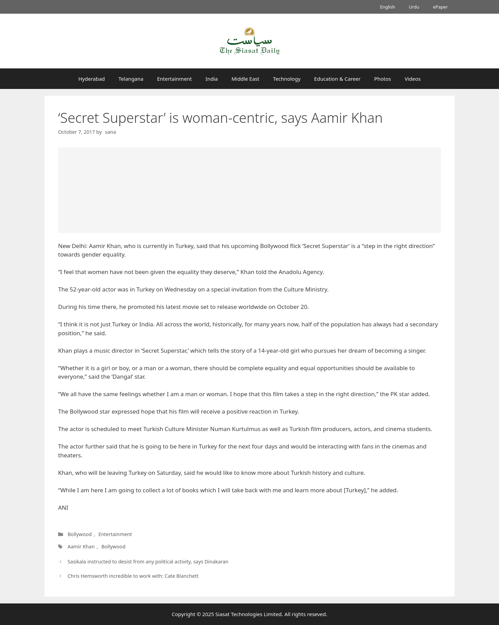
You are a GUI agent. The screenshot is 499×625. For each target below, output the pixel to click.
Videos (413, 78)
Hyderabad (91, 78)
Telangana (131, 78)
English (387, 7)
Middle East (245, 78)
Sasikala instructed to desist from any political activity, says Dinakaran (148, 561)
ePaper (440, 7)
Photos (382, 78)
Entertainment (174, 78)
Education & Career (337, 78)
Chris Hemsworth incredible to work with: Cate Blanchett (133, 576)
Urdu (414, 7)
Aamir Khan (81, 546)
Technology (286, 78)
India (211, 78)
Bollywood (80, 534)
